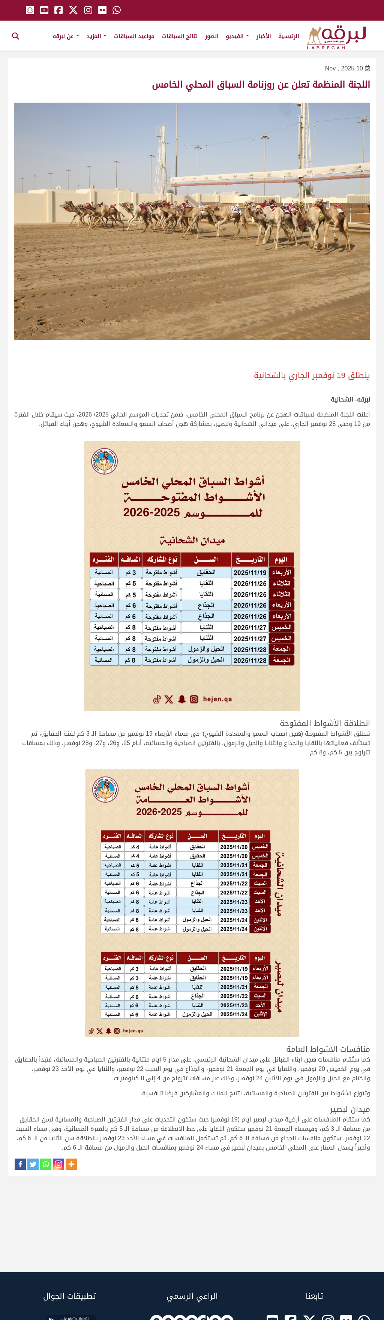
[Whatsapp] (45, 1164)
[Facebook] (20, 1164)
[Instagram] (58, 1164)
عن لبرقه (65, 36)
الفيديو (237, 36)
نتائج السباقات (180, 36)
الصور (211, 36)
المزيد (96, 36)
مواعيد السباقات (134, 36)
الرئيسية (288, 36)
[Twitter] (33, 1164)
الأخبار (263, 36)
